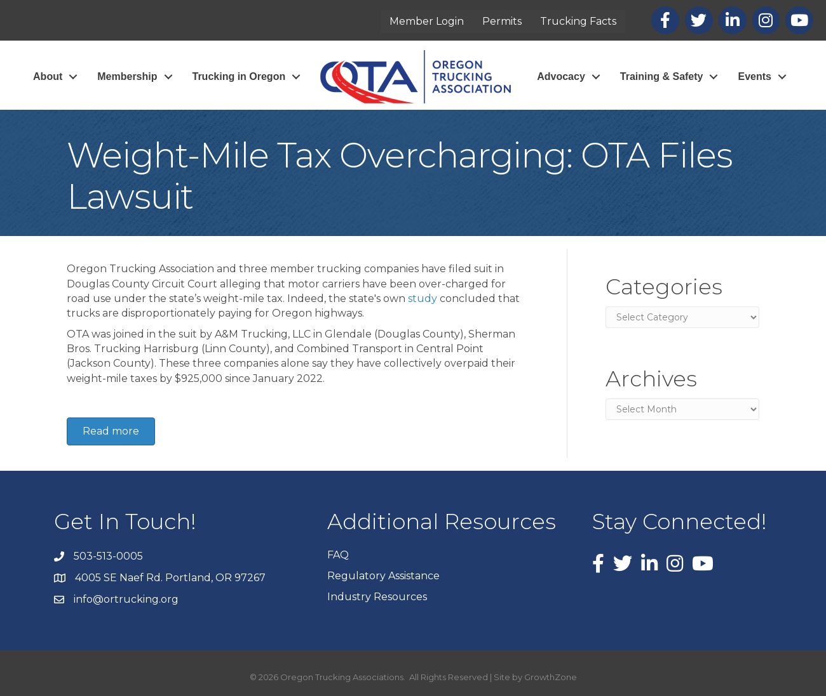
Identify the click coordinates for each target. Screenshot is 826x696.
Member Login (426, 21)
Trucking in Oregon (239, 76)
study (422, 298)
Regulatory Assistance (383, 576)
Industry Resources (377, 597)
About (47, 76)
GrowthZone (550, 677)
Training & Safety (661, 76)
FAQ (338, 555)
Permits (502, 21)
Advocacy (561, 76)
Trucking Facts (578, 21)
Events (754, 76)
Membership (127, 76)
